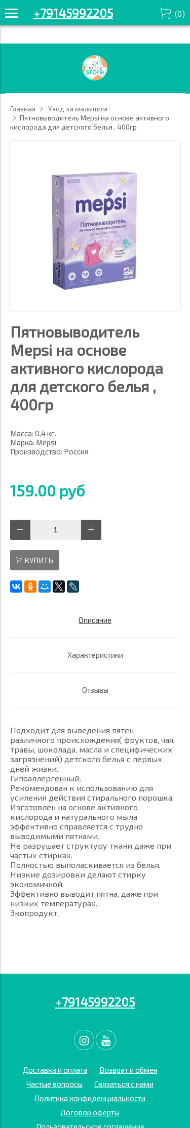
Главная (22, 109)
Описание (95, 619)
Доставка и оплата (55, 1069)
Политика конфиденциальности (89, 1098)
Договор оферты (90, 1112)
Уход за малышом (77, 109)
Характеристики (95, 654)
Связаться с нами (124, 1084)
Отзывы (95, 689)
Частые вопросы (54, 1084)
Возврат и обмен (128, 1069)
